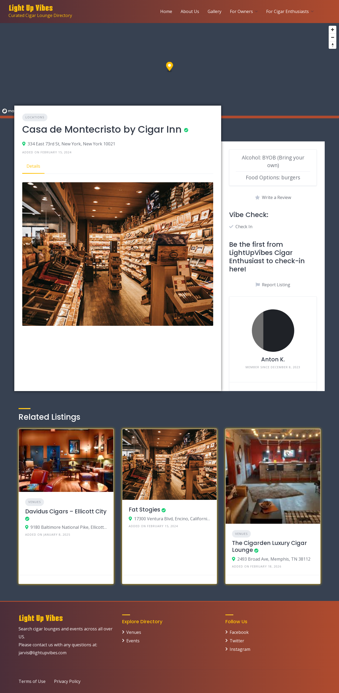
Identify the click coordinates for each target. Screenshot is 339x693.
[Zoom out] (332, 37)
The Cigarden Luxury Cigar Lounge (269, 546)
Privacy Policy (67, 681)
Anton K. (273, 359)
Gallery (214, 11)
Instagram (240, 649)
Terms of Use (32, 681)
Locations (34, 117)
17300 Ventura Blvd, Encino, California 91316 (172, 519)
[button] (169, 67)
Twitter (237, 641)
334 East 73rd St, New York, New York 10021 (71, 144)
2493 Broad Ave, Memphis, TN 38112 (273, 559)
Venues (34, 502)
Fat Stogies (144, 509)
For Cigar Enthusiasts (287, 11)
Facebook (239, 632)
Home (166, 11)
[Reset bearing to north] (332, 45)
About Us (190, 11)
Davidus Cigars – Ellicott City (65, 511)
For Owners (241, 11)
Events (133, 641)
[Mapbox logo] (13, 111)
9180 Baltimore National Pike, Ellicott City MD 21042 (68, 527)
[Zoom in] (332, 29)
